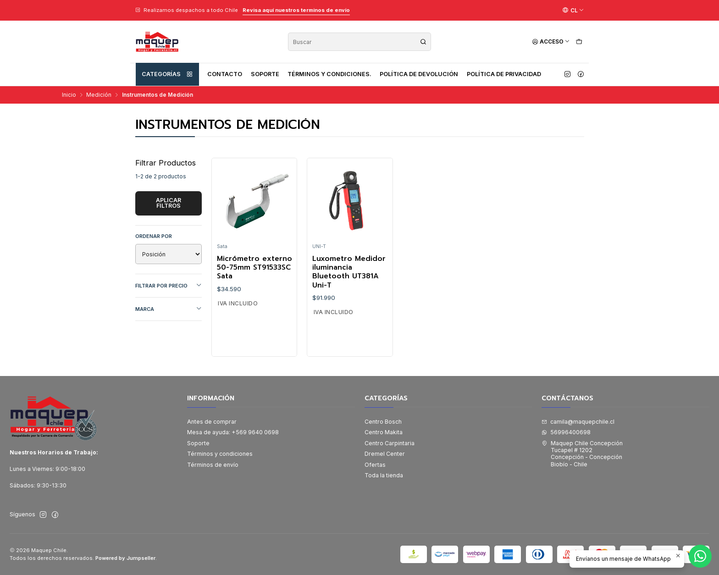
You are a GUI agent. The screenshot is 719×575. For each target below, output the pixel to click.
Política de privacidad (504, 74)
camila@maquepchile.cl (578, 421)
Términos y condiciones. (329, 74)
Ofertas (375, 464)
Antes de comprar (212, 421)
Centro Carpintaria (390, 443)
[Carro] (579, 42)
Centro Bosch (383, 421)
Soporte (265, 74)
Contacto (224, 74)
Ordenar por (153, 236)
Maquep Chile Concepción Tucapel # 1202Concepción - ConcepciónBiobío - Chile (582, 454)
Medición (98, 95)
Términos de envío (212, 464)
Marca (168, 308)
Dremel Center (385, 453)
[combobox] (359, 42)
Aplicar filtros (168, 203)
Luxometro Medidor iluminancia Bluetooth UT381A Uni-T (349, 272)
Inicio (69, 95)
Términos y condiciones (220, 453)
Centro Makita (384, 432)
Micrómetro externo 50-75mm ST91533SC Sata (254, 268)
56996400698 (566, 432)
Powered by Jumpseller (125, 558)
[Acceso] (551, 42)
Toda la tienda (384, 475)
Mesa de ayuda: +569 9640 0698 (233, 432)
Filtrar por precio (168, 285)
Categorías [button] (167, 74)
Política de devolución (419, 74)
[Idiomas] (573, 10)
